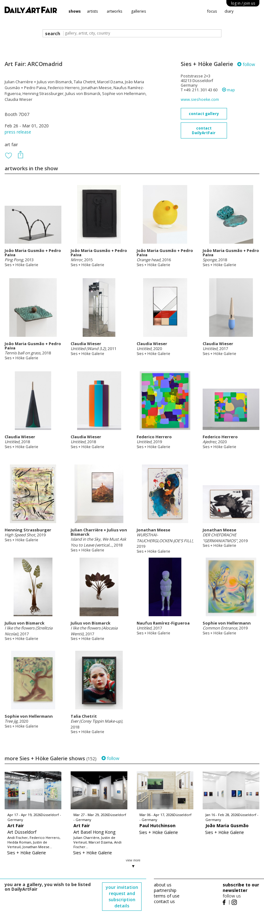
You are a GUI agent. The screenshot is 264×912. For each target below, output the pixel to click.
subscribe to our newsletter (241, 887)
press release (18, 132)
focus (212, 11)
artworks (114, 11)
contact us (164, 901)
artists (92, 11)
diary (229, 11)
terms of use (166, 896)
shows (74, 11)
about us (162, 885)
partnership (165, 890)
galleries (138, 11)
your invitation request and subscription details (122, 896)
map (228, 90)
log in (243, 3)
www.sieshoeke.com (200, 99)
